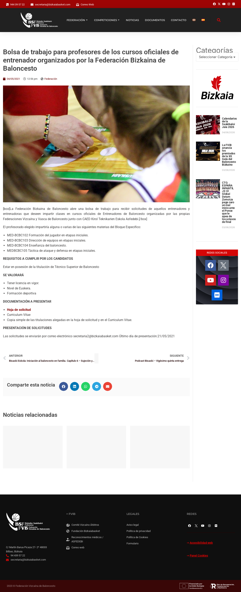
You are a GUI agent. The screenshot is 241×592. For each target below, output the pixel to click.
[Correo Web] (77, 4)
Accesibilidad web (201, 543)
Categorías (214, 50)
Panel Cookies (199, 555)
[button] (63, 386)
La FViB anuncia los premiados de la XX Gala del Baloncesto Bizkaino (229, 154)
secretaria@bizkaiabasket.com (52, 4)
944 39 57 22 (17, 4)
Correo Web (87, 4)
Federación (50, 78)
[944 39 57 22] (7, 4)
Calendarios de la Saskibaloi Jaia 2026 (229, 123)
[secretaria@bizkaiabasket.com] (32, 4)
